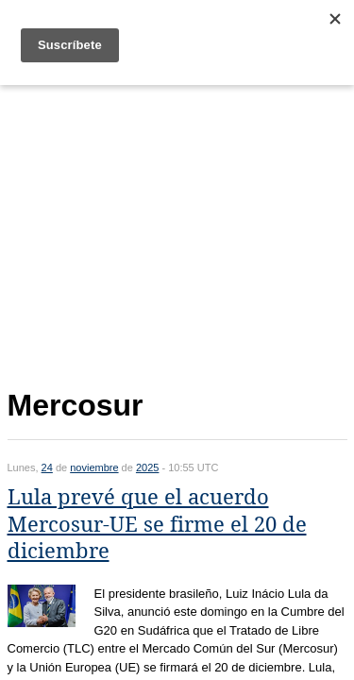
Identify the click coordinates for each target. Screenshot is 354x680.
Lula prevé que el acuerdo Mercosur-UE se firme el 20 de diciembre (157, 524)
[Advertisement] (177, 233)
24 (47, 467)
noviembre (94, 467)
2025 (147, 467)
